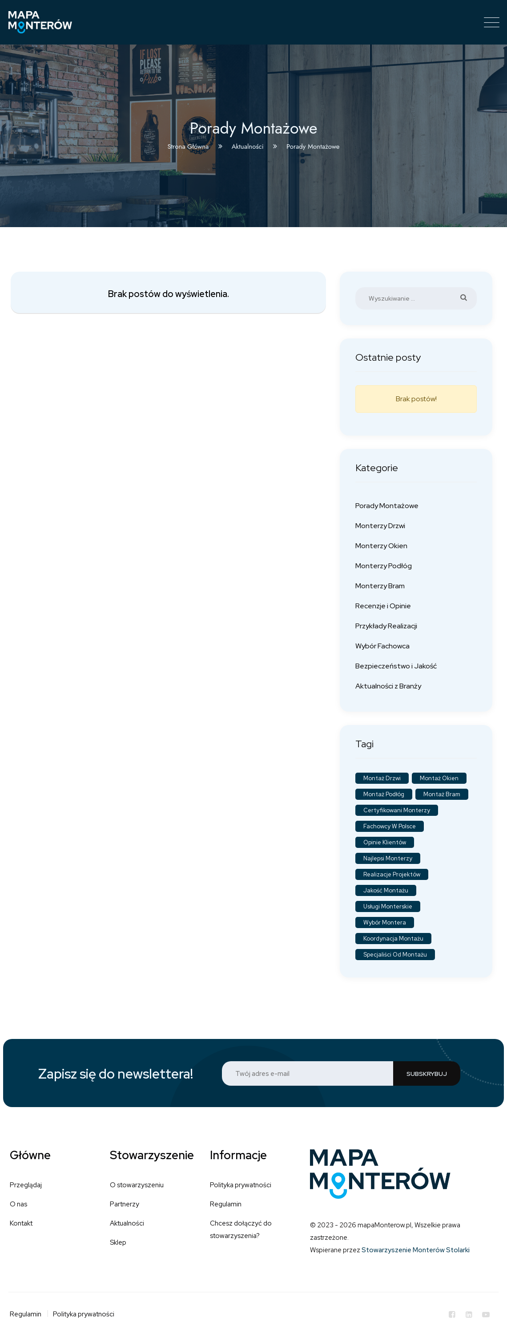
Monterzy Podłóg (383, 565)
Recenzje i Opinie (383, 606)
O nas (18, 1204)
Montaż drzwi (382, 778)
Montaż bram (441, 794)
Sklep (118, 1242)
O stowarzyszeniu (137, 1185)
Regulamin (225, 1204)
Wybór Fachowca (382, 646)
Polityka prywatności (240, 1185)
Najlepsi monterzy (387, 858)
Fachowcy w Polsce (389, 826)
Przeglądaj (26, 1185)
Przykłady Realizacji (386, 626)
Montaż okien (439, 778)
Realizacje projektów (391, 874)
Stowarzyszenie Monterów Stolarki (416, 1250)
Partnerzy (124, 1204)
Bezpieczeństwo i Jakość (396, 666)
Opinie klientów (384, 842)
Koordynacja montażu (393, 938)
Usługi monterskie (387, 906)
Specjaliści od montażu (395, 954)
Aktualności (127, 1223)
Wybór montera (384, 922)
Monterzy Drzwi (380, 525)
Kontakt (21, 1223)
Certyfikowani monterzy (396, 810)
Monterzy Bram (380, 586)
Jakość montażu (385, 890)
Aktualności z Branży (388, 686)
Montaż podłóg (383, 794)
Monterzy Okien (381, 545)
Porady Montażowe (386, 505)
